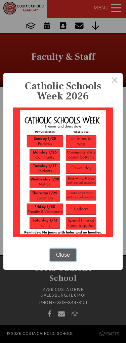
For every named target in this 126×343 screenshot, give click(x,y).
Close (63, 255)
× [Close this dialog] (115, 81)
